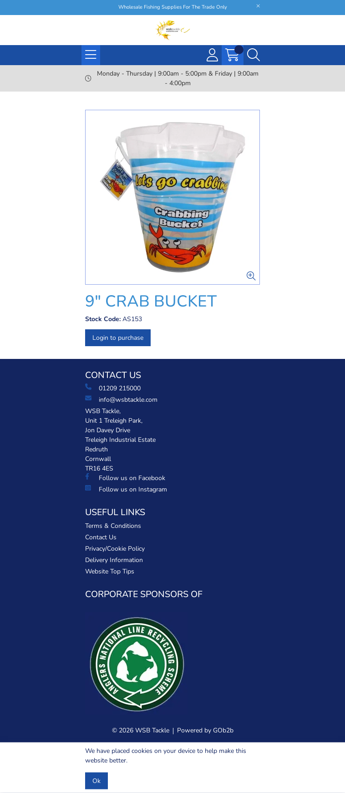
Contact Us (101, 537)
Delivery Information (114, 560)
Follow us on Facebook (125, 477)
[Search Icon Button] (254, 55)
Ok (96, 781)
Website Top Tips (109, 571)
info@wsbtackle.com (121, 399)
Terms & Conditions (113, 526)
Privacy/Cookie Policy (115, 548)
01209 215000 (113, 388)
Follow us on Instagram (126, 489)
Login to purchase (117, 337)
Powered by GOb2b (205, 730)
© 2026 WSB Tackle (140, 730)
